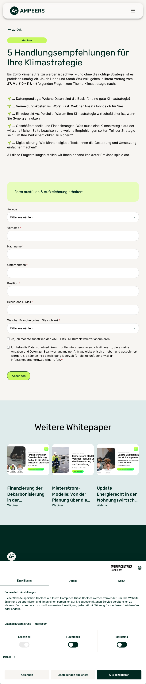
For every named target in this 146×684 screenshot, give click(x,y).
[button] (132, 10)
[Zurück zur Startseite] (27, 10)
